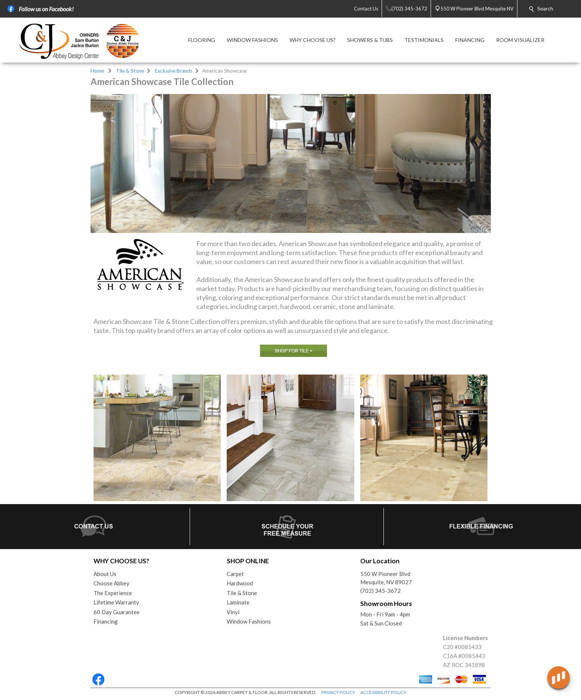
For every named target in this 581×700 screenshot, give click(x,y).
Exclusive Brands (173, 71)
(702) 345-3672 (380, 590)
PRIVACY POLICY (338, 692)
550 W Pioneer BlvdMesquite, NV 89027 (386, 578)
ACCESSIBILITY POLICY (383, 692)
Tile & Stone (130, 71)
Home (97, 71)
